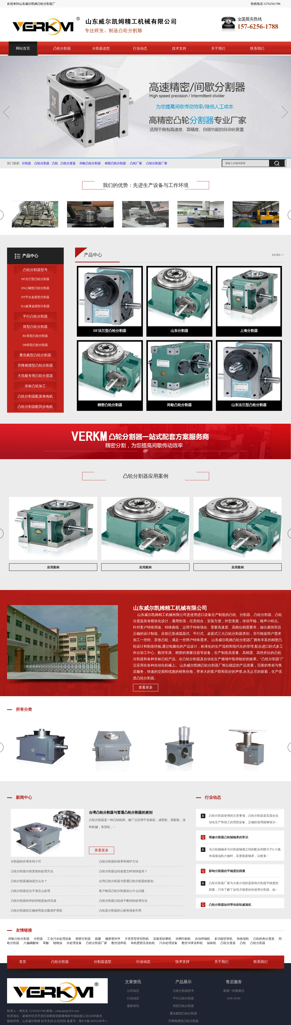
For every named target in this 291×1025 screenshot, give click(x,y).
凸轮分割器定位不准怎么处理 (30, 891)
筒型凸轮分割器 (35, 327)
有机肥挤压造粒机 (143, 943)
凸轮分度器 (68, 163)
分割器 (26, 163)
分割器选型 (101, 48)
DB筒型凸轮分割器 (35, 345)
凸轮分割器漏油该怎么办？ (29, 881)
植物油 (57, 943)
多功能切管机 (223, 938)
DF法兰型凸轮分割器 (35, 279)
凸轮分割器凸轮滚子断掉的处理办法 (123, 900)
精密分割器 (83, 938)
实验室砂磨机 (162, 938)
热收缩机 (243, 938)
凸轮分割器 (62, 48)
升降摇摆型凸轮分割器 (35, 365)
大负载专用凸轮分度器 (35, 376)
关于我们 (218, 48)
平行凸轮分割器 (35, 316)
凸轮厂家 (135, 163)
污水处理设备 (168, 943)
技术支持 (179, 48)
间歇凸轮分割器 (89, 163)
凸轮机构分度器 (263, 938)
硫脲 (98, 938)
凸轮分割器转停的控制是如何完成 (33, 900)
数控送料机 (118, 943)
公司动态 (133, 991)
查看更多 (146, 687)
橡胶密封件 (112, 938)
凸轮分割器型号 (35, 270)
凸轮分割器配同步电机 (35, 407)
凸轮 (55, 163)
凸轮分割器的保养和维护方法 (118, 861)
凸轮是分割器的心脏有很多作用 (120, 910)
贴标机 (211, 943)
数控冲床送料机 (192, 943)
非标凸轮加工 (35, 386)
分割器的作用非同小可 (26, 861)
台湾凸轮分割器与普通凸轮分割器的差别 (126, 881)
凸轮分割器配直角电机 (35, 396)
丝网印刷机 (183, 938)
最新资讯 (133, 1006)
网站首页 (23, 48)
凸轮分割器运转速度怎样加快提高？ (123, 871)
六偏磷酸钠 (31, 943)
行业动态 (140, 48)
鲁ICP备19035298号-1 (93, 1021)
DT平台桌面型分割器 (35, 297)
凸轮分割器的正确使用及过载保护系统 (36, 910)
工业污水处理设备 (59, 938)
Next (281, 104)
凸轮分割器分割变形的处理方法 (32, 871)
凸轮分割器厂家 (156, 163)
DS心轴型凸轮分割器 (35, 288)
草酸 (46, 943)
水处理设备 (74, 943)
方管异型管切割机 (137, 938)
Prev (3, 104)
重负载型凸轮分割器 (35, 355)
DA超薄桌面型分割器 (35, 306)
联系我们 (257, 48)
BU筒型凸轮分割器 (35, 336)
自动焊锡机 (202, 938)
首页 (22, 962)
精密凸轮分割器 (115, 163)
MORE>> (278, 255)
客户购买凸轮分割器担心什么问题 (121, 891)
